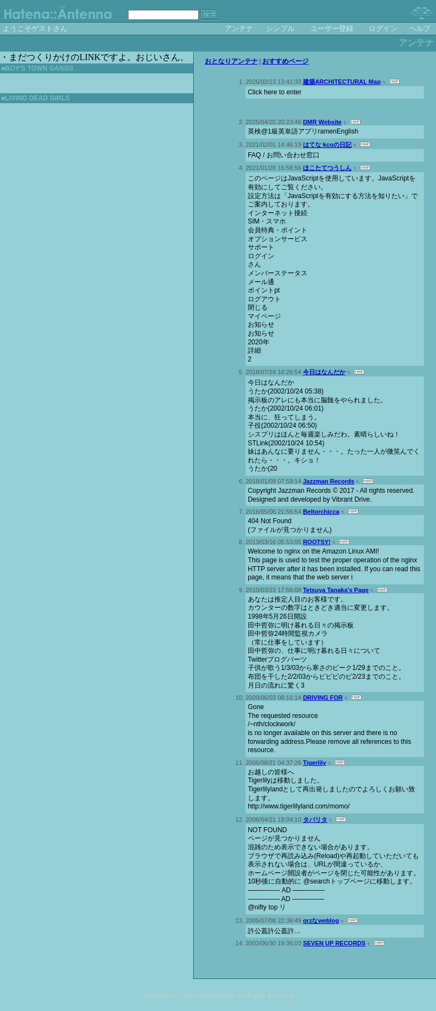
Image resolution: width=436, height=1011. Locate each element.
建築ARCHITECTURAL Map (342, 81)
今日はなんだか (324, 372)
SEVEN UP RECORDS (334, 943)
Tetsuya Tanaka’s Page (336, 590)
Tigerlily (314, 762)
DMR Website (322, 122)
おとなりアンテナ (231, 61)
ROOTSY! (317, 542)
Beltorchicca (321, 511)
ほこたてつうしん (327, 167)
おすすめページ (285, 61)
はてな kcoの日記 (327, 144)
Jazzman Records (328, 481)
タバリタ (315, 819)
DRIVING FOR (323, 697)
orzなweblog (321, 920)
